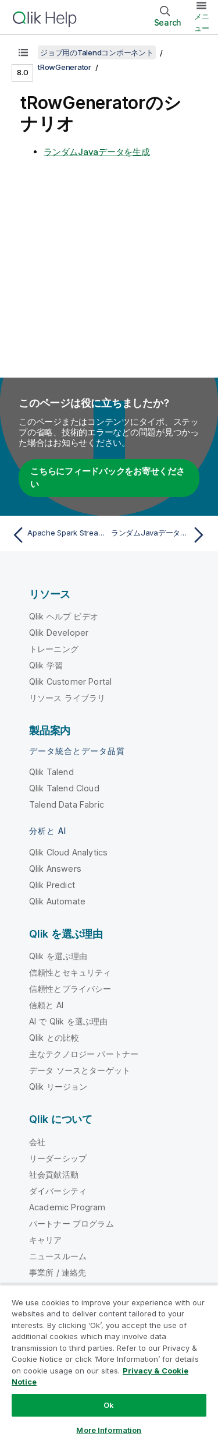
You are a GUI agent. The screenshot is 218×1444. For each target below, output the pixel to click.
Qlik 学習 (46, 665)
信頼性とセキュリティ (70, 972)
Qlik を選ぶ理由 (58, 956)
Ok (108, 1405)
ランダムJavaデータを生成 (97, 151)
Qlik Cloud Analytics (68, 852)
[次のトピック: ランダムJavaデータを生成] (160, 535)
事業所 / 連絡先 (57, 1272)
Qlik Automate (57, 901)
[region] (109, 1364)
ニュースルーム (58, 1256)
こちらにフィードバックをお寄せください (107, 478)
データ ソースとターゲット (79, 1070)
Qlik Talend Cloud (64, 788)
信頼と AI (46, 1005)
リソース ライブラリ (67, 698)
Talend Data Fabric (66, 804)
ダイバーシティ (58, 1191)
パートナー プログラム (71, 1223)
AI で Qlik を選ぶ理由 (68, 1021)
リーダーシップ (58, 1158)
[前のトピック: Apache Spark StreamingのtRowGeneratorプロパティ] (58, 535)
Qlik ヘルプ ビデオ (63, 616)
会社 (37, 1142)
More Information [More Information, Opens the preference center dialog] (108, 1430)
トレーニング (53, 649)
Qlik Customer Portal (70, 681)
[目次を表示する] (23, 52)
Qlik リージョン (58, 1086)
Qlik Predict (52, 885)
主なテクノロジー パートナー (83, 1054)
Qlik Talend (51, 772)
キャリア (45, 1240)
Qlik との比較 (54, 1038)
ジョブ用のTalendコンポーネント (96, 52)
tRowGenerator (64, 67)
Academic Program (67, 1207)
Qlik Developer (58, 633)
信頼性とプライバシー (70, 989)
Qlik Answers (55, 869)
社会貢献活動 (53, 1174)
